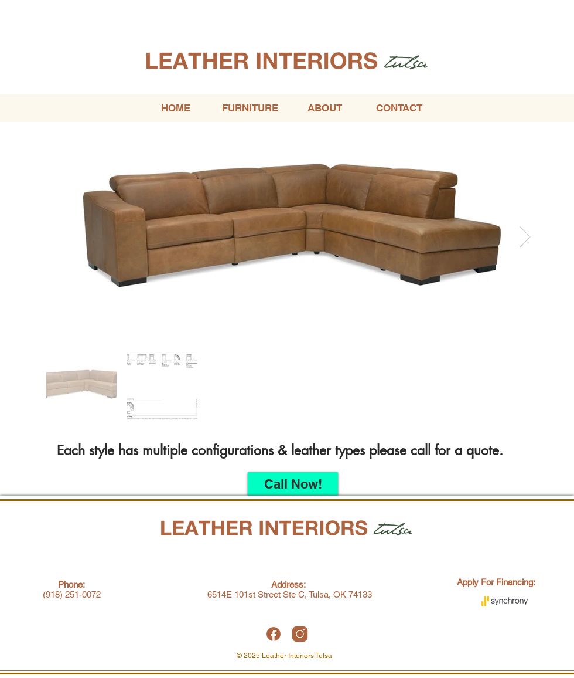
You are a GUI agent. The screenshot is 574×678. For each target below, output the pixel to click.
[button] (250, 108)
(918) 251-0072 (72, 594)
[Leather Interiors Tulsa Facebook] (273, 634)
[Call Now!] (293, 484)
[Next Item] (525, 236)
